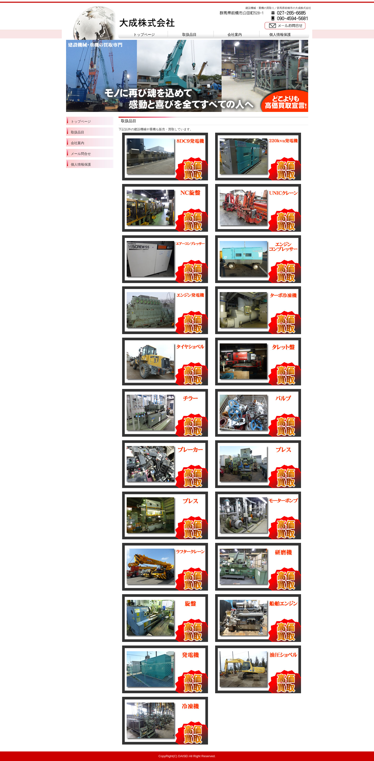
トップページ (144, 34)
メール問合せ (81, 154)
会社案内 (235, 34)
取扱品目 (189, 34)
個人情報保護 (280, 34)
